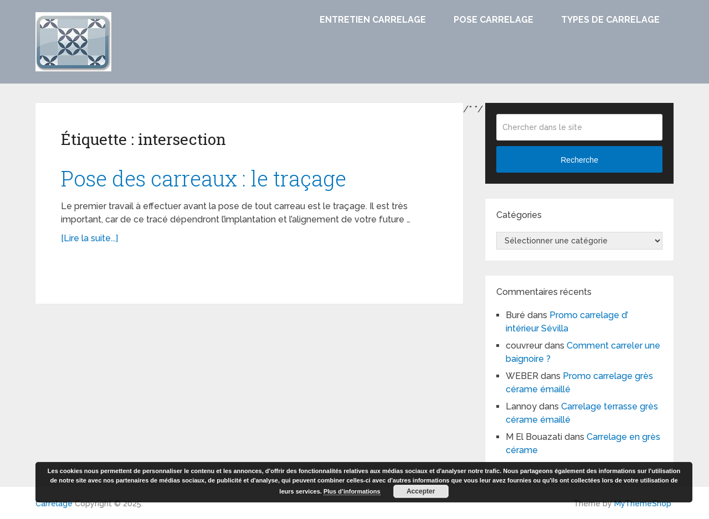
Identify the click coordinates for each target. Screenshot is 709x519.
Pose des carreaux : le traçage (203, 178)
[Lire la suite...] (89, 238)
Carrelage (54, 503)
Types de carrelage (610, 19)
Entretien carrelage (373, 19)
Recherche (579, 159)
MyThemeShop (642, 503)
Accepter (421, 491)
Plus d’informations (352, 491)
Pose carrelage (493, 19)
